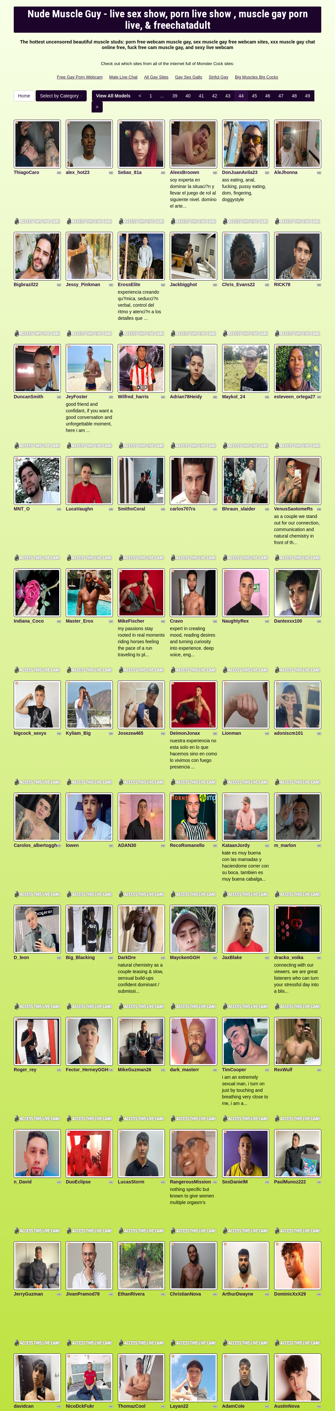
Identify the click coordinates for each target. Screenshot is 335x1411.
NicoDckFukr (80, 1251)
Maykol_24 (233, 358)
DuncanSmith (28, 358)
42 (214, 95)
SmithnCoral (131, 457)
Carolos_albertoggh (35, 755)
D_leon (21, 854)
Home (24, 95)
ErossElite (129, 258)
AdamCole (233, 1251)
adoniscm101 (288, 655)
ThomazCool (131, 1251)
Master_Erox (79, 556)
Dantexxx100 (288, 556)
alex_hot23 (77, 159)
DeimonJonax (185, 655)
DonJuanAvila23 (239, 159)
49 (307, 95)
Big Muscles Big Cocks (256, 77)
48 (294, 95)
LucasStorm (131, 1053)
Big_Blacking (80, 854)
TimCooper (234, 953)
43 (228, 95)
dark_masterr (184, 953)
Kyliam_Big (78, 655)
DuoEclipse (78, 1053)
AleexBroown (184, 159)
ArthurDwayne (238, 1152)
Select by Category (61, 95)
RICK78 (282, 258)
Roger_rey (25, 953)
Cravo (176, 556)
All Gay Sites (156, 77)
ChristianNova (185, 1152)
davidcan (24, 1251)
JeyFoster (76, 358)
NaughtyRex (235, 556)
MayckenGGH (185, 854)
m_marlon (285, 755)
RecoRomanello (187, 755)
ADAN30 (127, 755)
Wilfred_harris (133, 358)
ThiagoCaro (26, 159)
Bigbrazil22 (26, 258)
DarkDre (126, 854)
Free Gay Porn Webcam (80, 77)
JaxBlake (232, 854)
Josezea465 (130, 655)
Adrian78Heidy (186, 358)
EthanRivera (131, 1152)
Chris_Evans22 (238, 258)
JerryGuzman (28, 1152)
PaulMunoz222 (290, 1053)
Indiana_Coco (29, 556)
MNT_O (22, 457)
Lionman (231, 655)
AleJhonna (286, 159)
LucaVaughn (79, 457)
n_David (22, 1053)
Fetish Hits (191, 1401)
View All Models (113, 95)
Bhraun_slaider (239, 457)
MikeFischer (131, 556)
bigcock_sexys (30, 655)
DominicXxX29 (290, 1152)
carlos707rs (182, 457)
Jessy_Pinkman (83, 258)
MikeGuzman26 (134, 953)
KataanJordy (236, 755)
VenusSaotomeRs (293, 457)
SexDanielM (235, 1053)
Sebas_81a (129, 159)
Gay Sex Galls (188, 77)
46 (267, 95)
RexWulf (283, 953)
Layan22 (179, 1251)
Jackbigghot (183, 258)
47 (281, 95)
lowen (72, 755)
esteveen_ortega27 (294, 358)
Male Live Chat (123, 77)
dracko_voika (289, 854)
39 (174, 95)
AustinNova (287, 1251)
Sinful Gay (218, 77)
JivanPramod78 (83, 1152)
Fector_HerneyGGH (87, 953)
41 (201, 95)
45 (254, 95)
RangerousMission (190, 1053)
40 (188, 95)
